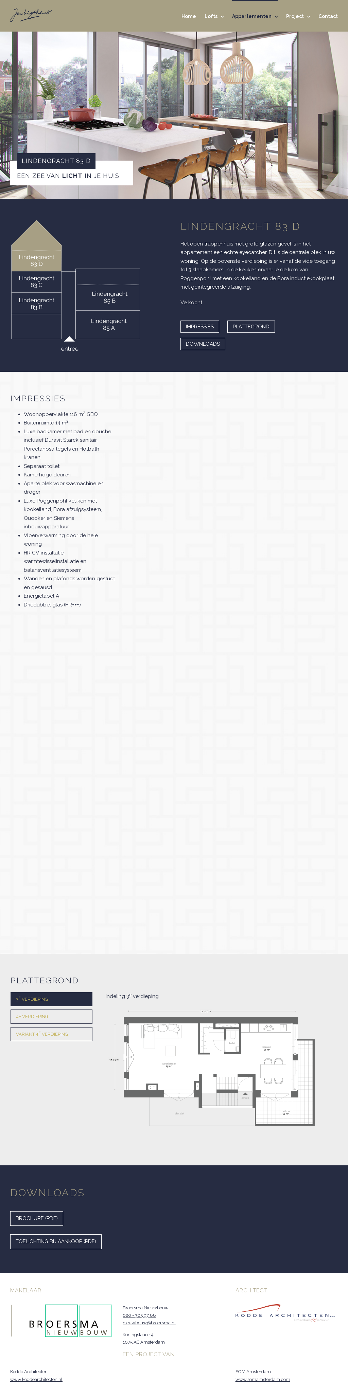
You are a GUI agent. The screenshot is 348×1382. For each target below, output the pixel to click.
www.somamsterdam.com (263, 1379)
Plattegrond (251, 327)
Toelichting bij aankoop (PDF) (56, 1241)
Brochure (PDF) (37, 1218)
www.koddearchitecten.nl (36, 1379)
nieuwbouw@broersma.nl (149, 1322)
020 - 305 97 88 (139, 1315)
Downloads (203, 344)
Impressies (200, 327)
